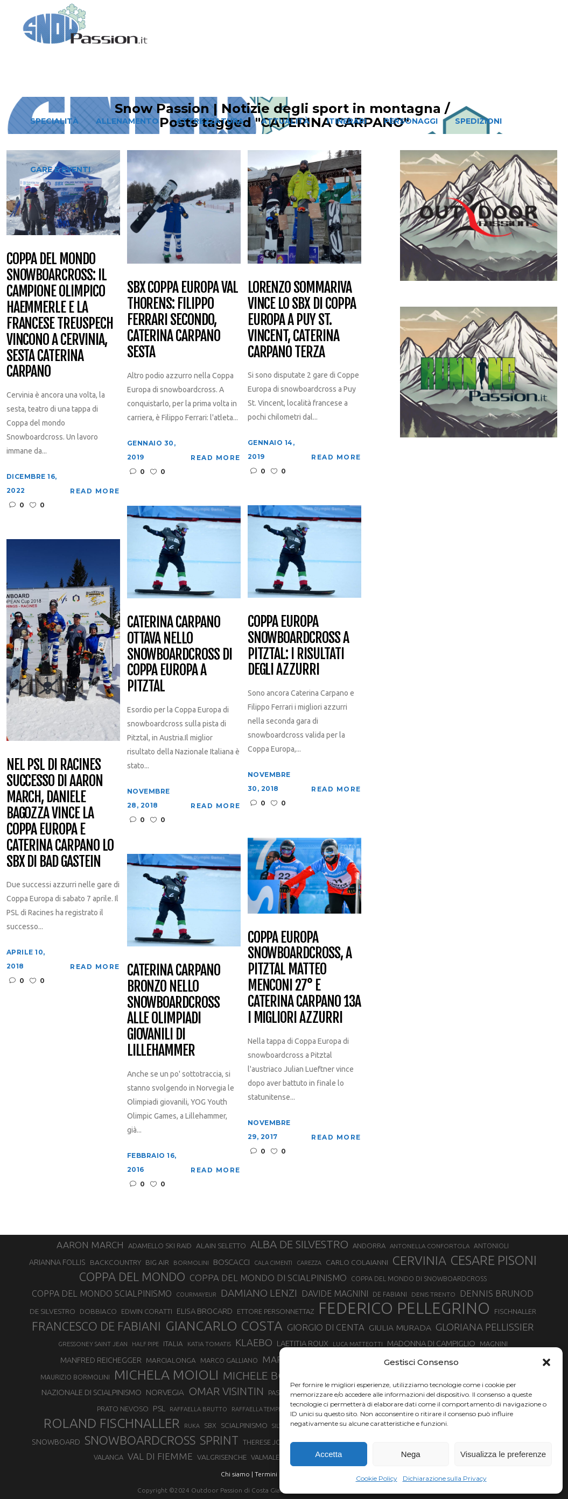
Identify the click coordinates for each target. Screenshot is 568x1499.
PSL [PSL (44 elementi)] (159, 1408)
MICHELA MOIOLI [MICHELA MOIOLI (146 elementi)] (166, 1375)
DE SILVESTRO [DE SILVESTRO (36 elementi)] (52, 1311)
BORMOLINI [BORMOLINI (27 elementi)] (191, 1262)
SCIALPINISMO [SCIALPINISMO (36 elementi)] (244, 1425)
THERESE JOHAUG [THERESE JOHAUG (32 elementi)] (271, 1442)
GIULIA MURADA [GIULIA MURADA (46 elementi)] (400, 1327)
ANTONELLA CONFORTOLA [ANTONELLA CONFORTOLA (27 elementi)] (429, 1245)
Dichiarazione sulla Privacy (445, 1478)
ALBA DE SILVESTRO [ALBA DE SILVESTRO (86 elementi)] (299, 1244)
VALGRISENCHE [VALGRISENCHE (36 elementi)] (222, 1457)
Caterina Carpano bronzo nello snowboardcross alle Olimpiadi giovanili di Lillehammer (173, 1011)
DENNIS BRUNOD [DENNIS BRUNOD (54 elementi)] (497, 1293)
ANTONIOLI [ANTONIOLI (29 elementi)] (491, 1245)
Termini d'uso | (277, 1473)
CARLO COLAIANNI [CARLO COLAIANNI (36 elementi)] (357, 1262)
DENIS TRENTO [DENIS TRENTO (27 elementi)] (433, 1294)
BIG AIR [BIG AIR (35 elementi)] (157, 1262)
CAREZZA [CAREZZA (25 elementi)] (309, 1263)
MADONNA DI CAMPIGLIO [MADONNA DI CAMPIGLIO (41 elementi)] (431, 1343)
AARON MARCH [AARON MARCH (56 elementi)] (90, 1245)
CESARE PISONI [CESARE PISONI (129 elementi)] (494, 1261)
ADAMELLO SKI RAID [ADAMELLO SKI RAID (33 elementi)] (160, 1245)
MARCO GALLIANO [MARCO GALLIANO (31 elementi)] (229, 1360)
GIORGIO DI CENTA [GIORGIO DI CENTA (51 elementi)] (325, 1327)
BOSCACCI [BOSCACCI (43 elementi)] (231, 1262)
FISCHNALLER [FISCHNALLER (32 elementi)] (515, 1311)
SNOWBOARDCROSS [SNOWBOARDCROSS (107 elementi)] (140, 1440)
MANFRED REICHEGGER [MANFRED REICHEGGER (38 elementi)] (101, 1360)
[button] (546, 1362)
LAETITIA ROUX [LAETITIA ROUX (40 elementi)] (302, 1343)
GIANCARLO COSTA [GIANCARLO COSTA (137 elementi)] (224, 1326)
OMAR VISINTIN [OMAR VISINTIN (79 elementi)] (226, 1391)
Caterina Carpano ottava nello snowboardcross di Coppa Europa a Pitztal (179, 654)
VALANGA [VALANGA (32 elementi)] (108, 1457)
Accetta (328, 1454)
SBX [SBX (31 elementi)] (210, 1425)
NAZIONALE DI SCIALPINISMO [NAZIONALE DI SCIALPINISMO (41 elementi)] (91, 1392)
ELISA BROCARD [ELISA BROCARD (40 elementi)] (205, 1311)
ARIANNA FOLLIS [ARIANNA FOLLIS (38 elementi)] (57, 1262)
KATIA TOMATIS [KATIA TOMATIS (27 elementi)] (209, 1343)
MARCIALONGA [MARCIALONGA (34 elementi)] (171, 1360)
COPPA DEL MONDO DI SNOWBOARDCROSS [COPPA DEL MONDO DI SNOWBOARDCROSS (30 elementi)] (419, 1278)
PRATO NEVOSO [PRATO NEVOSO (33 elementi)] (123, 1408)
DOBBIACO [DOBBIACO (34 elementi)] (98, 1311)
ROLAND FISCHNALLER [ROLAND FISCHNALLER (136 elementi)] (112, 1423)
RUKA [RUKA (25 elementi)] (192, 1426)
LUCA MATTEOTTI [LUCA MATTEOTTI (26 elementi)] (358, 1344)
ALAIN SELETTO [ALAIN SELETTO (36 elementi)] (221, 1245)
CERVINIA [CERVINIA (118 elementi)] (419, 1260)
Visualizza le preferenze (503, 1454)
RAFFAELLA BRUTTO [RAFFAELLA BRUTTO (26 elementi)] (198, 1409)
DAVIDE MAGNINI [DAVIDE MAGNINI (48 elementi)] (334, 1293)
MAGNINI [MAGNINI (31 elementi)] (494, 1343)
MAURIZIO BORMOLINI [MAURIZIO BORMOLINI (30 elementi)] (75, 1377)
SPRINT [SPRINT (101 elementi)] (219, 1440)
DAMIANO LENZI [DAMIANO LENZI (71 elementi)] (259, 1293)
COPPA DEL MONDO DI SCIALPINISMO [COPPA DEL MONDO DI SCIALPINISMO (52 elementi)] (268, 1277)
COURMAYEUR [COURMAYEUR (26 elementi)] (196, 1294)
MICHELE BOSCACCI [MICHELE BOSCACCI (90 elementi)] (273, 1375)
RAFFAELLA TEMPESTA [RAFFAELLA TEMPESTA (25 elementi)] (261, 1409)
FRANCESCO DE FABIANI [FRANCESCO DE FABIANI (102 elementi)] (96, 1326)
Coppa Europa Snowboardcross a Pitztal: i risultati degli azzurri (298, 646)
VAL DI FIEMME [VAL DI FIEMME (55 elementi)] (160, 1456)
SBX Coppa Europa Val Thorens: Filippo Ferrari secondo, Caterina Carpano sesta (182, 320)
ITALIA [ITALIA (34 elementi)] (173, 1344)
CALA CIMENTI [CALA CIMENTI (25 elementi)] (273, 1263)
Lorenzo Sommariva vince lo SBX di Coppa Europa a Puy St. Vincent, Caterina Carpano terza (302, 320)
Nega (410, 1454)
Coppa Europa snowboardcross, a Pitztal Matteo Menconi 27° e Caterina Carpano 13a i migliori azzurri (304, 978)
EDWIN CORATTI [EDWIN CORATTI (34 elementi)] (146, 1311)
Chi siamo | (237, 1473)
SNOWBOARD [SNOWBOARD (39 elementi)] (56, 1442)
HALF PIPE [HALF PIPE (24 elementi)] (145, 1344)
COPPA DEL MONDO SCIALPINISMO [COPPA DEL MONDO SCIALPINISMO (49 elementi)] (102, 1293)
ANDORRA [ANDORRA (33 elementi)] (369, 1245)
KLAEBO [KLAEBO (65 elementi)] (253, 1342)
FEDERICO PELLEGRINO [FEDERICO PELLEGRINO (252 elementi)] (404, 1309)
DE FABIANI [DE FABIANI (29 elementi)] (390, 1294)
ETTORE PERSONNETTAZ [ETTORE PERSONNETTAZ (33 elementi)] (275, 1311)
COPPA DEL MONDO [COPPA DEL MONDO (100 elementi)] (132, 1276)
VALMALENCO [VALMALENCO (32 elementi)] (272, 1457)
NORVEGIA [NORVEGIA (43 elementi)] (165, 1392)
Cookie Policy (376, 1478)
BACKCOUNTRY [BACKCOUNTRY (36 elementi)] (115, 1262)
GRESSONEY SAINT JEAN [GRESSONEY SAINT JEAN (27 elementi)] (93, 1343)
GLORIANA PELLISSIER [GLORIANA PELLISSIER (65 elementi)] (485, 1326)
